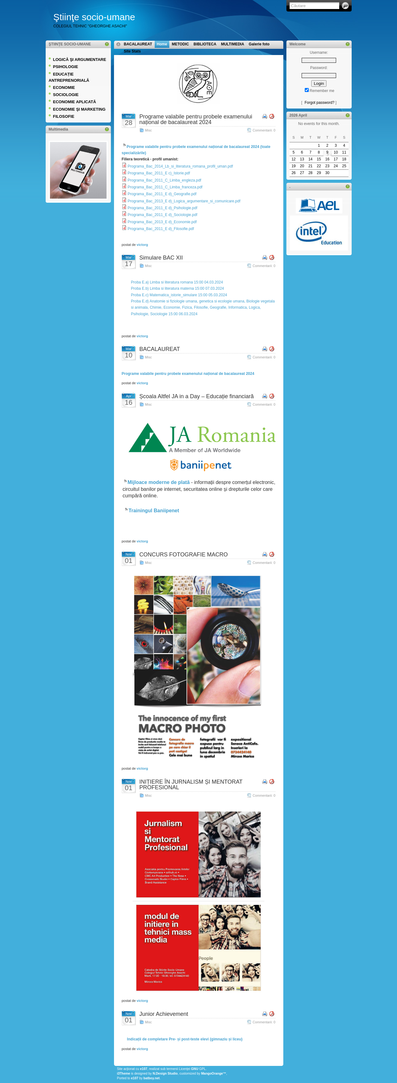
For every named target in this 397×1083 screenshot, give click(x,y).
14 (310, 159)
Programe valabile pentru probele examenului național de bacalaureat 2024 (195, 119)
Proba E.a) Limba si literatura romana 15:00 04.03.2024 (177, 282)
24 (336, 166)
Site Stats (132, 51)
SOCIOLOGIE (66, 94)
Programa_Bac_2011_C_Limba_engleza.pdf (164, 180)
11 (344, 152)
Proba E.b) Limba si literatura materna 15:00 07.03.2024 (177, 288)
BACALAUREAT (138, 44)
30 (327, 173)
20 (302, 166)
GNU (194, 1069)
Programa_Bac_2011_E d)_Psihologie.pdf (162, 208)
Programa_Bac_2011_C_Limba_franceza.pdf (165, 187)
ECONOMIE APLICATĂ (74, 101)
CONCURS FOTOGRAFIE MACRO (183, 554)
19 (293, 166)
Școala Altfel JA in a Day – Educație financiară (196, 396)
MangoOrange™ (213, 1073)
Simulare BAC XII (161, 258)
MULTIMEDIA (232, 44)
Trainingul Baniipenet (154, 510)
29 (319, 173)
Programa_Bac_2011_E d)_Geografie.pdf (162, 194)
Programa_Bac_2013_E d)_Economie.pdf (162, 222)
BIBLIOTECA (205, 44)
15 (319, 159)
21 (310, 166)
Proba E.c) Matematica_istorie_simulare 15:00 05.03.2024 (179, 295)
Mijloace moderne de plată (159, 482)
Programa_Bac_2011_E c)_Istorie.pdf (159, 173)
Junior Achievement (163, 1014)
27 (302, 173)
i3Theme (123, 1073)
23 (327, 166)
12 (293, 159)
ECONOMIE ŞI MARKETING (79, 109)
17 (336, 159)
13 (302, 159)
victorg (142, 245)
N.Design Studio (165, 1073)
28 (310, 173)
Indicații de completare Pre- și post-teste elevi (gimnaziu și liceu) (184, 1039)
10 (336, 152)
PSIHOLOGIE (65, 66)
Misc (148, 130)
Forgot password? (319, 102)
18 (344, 159)
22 (319, 166)
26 (293, 173)
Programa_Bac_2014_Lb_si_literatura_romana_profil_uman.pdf (180, 166)
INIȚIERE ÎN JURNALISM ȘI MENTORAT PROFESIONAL (191, 784)
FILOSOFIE (64, 116)
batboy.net (152, 1078)
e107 (143, 1069)
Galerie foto (259, 44)
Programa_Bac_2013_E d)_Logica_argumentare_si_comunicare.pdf (184, 201)
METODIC (180, 44)
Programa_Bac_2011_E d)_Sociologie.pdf (162, 215)
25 (344, 166)
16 (327, 159)
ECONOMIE (64, 87)
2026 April (298, 115)
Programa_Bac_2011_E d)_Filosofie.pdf (161, 229)
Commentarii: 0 (264, 130)
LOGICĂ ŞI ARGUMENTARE (79, 59)
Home (162, 44)
